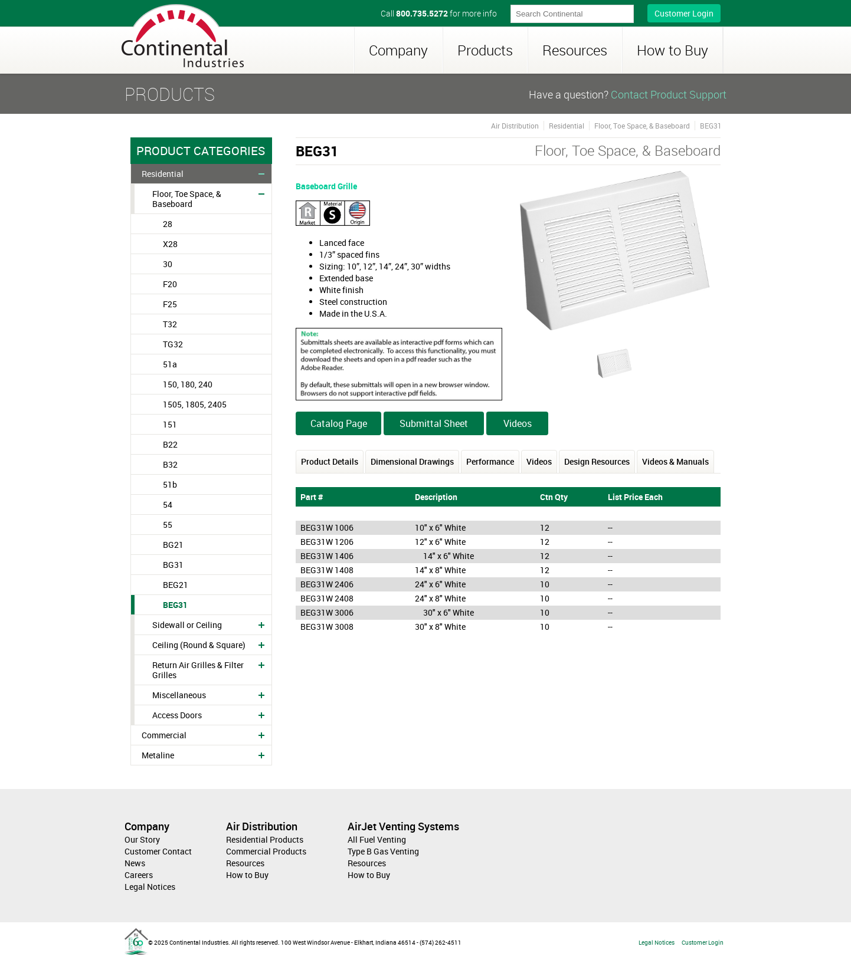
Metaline (158, 755)
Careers (139, 874)
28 (167, 223)
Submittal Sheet (434, 423)
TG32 (173, 344)
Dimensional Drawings (412, 461)
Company (398, 50)
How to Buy (672, 50)
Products (485, 50)
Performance (490, 461)
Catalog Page (338, 423)
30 (167, 263)
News (135, 863)
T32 (170, 324)
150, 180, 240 (187, 384)
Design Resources (597, 461)
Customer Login (683, 13)
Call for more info (439, 13)
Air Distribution (515, 125)
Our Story (142, 839)
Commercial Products (266, 851)
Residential (163, 173)
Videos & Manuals (675, 461)
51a (170, 364)
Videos (517, 423)
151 (170, 424)
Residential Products (264, 839)
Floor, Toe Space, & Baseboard (186, 198)
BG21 (173, 544)
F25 (170, 304)
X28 (170, 243)
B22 (170, 444)
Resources (574, 50)
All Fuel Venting (377, 839)
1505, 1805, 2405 (195, 404)
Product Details (329, 461)
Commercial (164, 735)
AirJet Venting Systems (403, 826)
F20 (170, 284)
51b (170, 484)
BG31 (173, 564)
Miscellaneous (179, 695)
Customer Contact (158, 851)
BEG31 (175, 604)
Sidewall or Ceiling (187, 624)
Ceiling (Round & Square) (199, 644)
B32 (170, 464)
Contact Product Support (668, 94)
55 (167, 524)
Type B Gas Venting (383, 851)
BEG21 (175, 584)
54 (167, 504)
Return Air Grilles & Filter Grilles (198, 670)
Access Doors (177, 715)
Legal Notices (150, 886)
